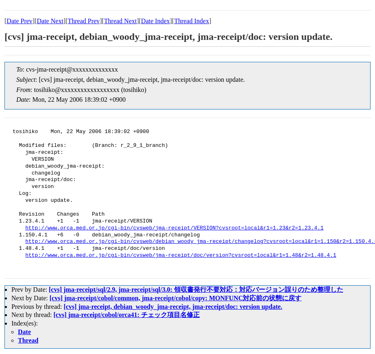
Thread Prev (84, 20)
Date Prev (20, 20)
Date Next (50, 20)
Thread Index (191, 20)
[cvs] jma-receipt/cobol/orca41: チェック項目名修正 (127, 314)
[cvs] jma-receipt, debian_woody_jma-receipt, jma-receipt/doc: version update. (172, 306)
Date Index (155, 20)
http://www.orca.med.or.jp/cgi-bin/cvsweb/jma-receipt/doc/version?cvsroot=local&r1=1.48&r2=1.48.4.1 (180, 255)
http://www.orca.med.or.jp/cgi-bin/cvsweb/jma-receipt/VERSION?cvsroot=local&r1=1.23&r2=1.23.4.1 (174, 228)
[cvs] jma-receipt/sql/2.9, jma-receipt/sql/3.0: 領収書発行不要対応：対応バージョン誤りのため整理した (196, 289)
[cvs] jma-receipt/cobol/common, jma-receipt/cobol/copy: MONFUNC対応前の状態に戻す (176, 298)
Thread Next (120, 20)
